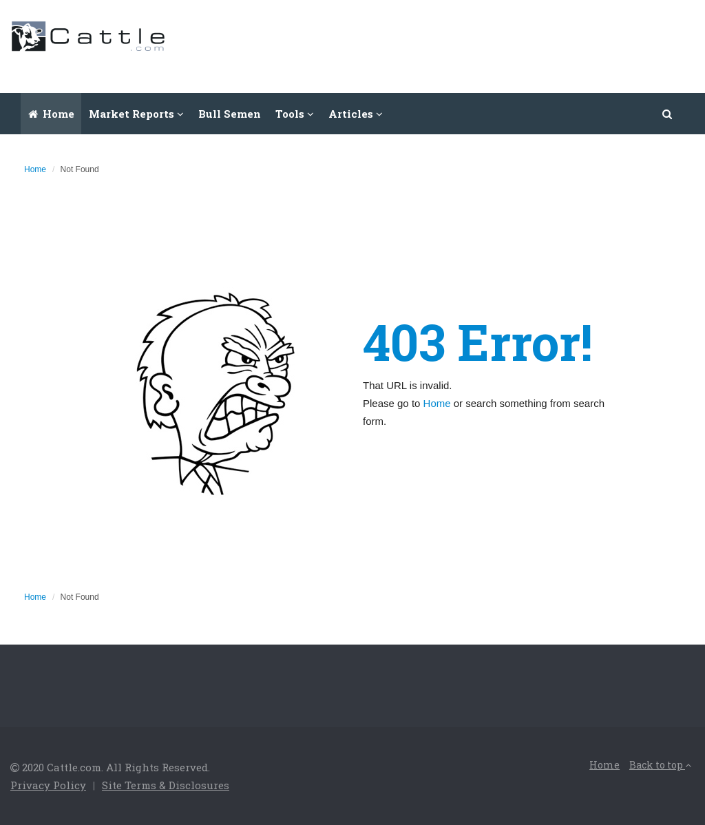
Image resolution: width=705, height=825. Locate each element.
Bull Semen (229, 114)
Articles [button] (355, 114)
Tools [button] (294, 114)
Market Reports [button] (136, 114)
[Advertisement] (444, 45)
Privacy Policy (48, 785)
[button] (668, 113)
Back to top (660, 764)
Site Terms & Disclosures (165, 785)
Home (51, 114)
